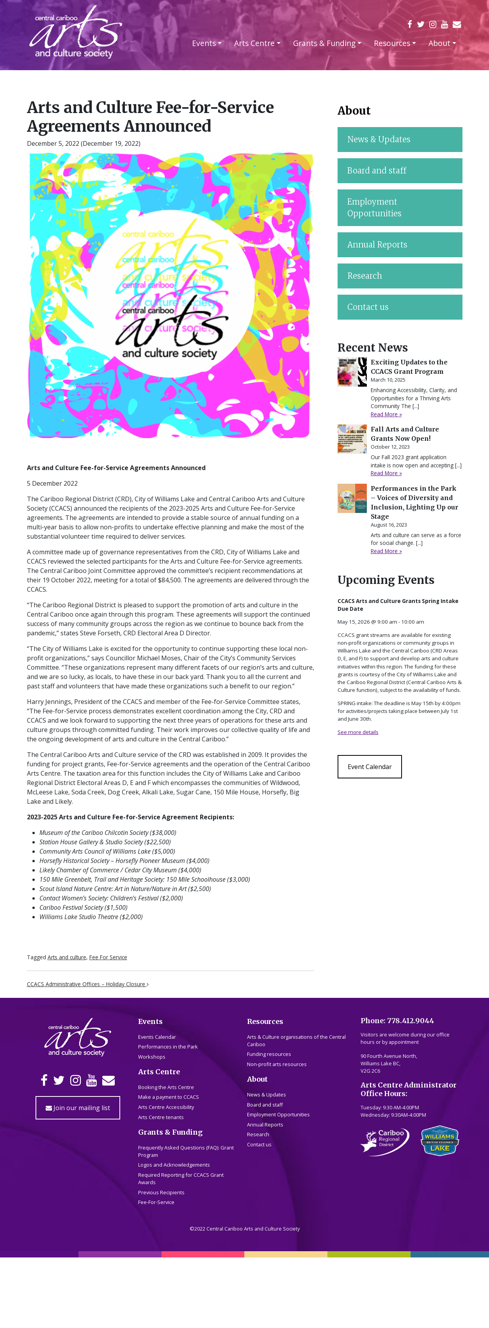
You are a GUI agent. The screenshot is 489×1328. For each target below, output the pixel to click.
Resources (392, 43)
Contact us (368, 863)
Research (364, 831)
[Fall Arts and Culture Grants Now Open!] (352, 995)
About (439, 43)
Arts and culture (67, 957)
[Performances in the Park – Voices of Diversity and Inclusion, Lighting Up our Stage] (352, 1054)
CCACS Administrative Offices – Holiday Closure (88, 984)
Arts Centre (254, 43)
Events (204, 43)
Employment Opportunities (374, 763)
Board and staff (376, 726)
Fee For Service (108, 957)
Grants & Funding (324, 43)
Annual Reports (377, 800)
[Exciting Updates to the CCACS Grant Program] (352, 928)
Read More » (386, 970)
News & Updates (379, 695)
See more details (358, 1287)
